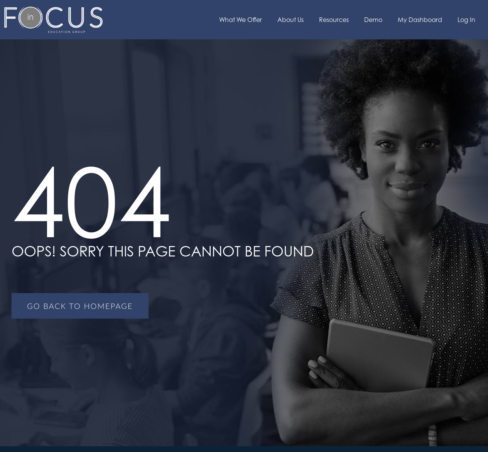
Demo (373, 20)
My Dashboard (420, 20)
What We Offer (240, 20)
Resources (334, 20)
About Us (290, 20)
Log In (466, 20)
